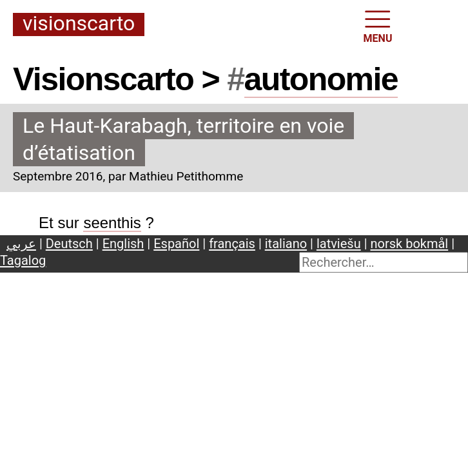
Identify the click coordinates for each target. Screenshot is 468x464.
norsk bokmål (410, 243)
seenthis (112, 222)
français (232, 243)
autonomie (321, 79)
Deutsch (69, 243)
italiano (286, 243)
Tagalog (23, 260)
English (123, 243)
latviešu (339, 243)
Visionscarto (79, 24)
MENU (378, 25)
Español (176, 243)
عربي (21, 243)
